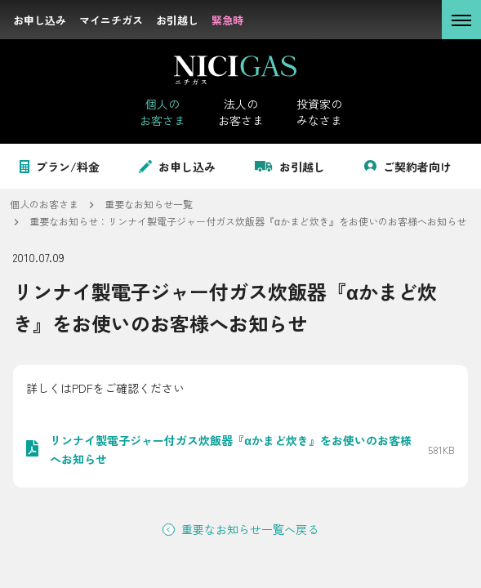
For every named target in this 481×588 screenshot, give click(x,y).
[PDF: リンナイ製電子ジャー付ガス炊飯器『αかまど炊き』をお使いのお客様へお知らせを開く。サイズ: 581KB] (240, 449)
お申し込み (177, 166)
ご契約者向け (408, 166)
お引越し (290, 166)
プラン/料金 (60, 166)
